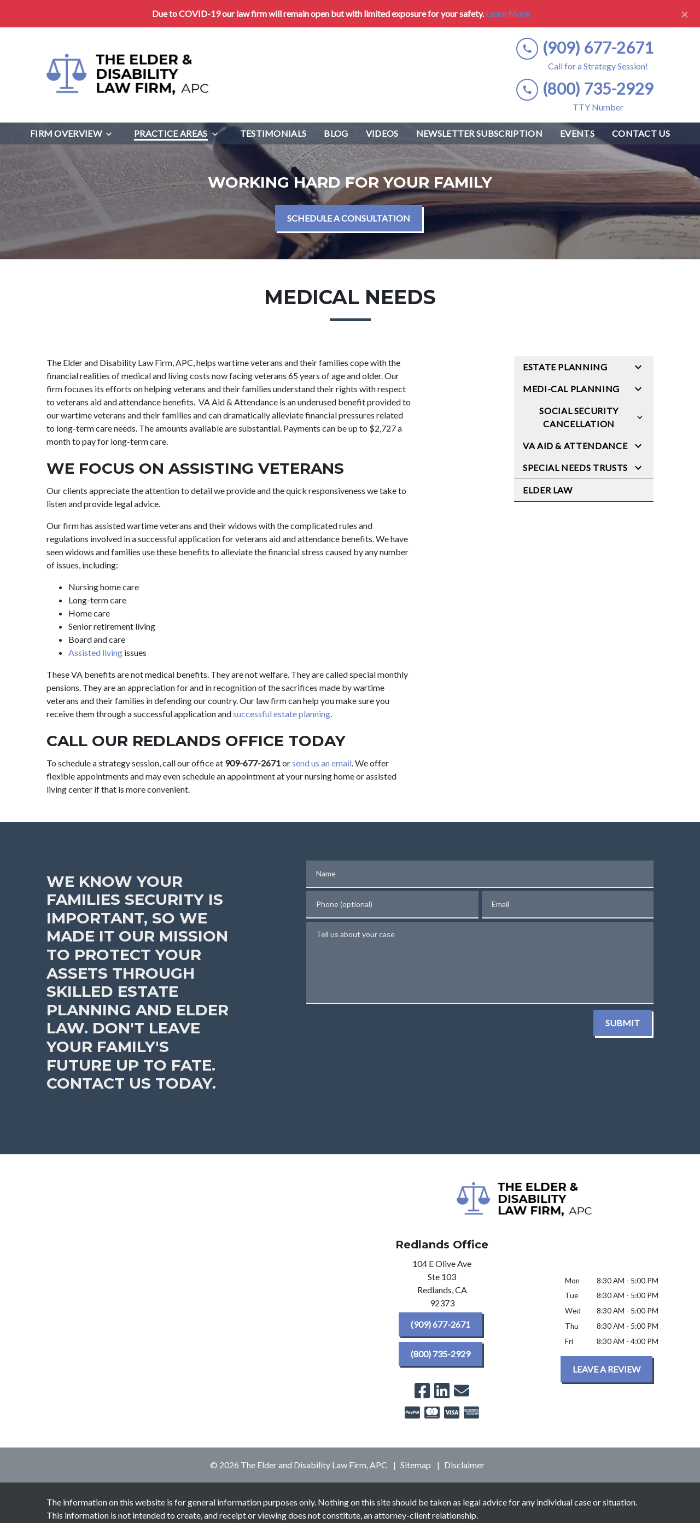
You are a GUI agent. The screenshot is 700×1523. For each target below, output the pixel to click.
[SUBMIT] (622, 1023)
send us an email (322, 763)
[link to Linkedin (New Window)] (442, 1390)
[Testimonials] (273, 133)
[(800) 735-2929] (440, 1354)
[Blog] (335, 133)
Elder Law (548, 490)
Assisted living (95, 652)
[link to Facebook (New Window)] (422, 1390)
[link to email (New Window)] (461, 1390)
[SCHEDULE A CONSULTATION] (348, 218)
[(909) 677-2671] (440, 1324)
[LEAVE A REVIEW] (606, 1369)
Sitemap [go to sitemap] (415, 1465)
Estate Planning (565, 367)
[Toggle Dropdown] (112, 134)
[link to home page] (128, 75)
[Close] (684, 14)
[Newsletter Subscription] (479, 133)
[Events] (577, 133)
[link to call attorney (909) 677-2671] (585, 48)
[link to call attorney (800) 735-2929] (585, 89)
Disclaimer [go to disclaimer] (464, 1465)
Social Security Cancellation (579, 417)
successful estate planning (281, 713)
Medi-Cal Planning (571, 388)
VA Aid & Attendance (575, 445)
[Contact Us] (641, 133)
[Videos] (382, 133)
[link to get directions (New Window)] (442, 1285)
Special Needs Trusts (575, 467)
